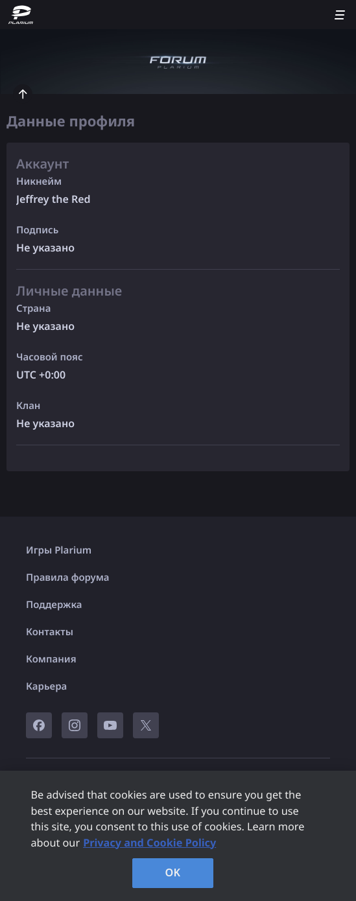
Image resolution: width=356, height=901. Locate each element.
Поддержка (54, 604)
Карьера (46, 686)
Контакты (49, 632)
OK (173, 872)
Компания (51, 659)
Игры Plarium (58, 550)
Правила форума (68, 577)
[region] (178, 836)
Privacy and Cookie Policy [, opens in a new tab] (149, 843)
